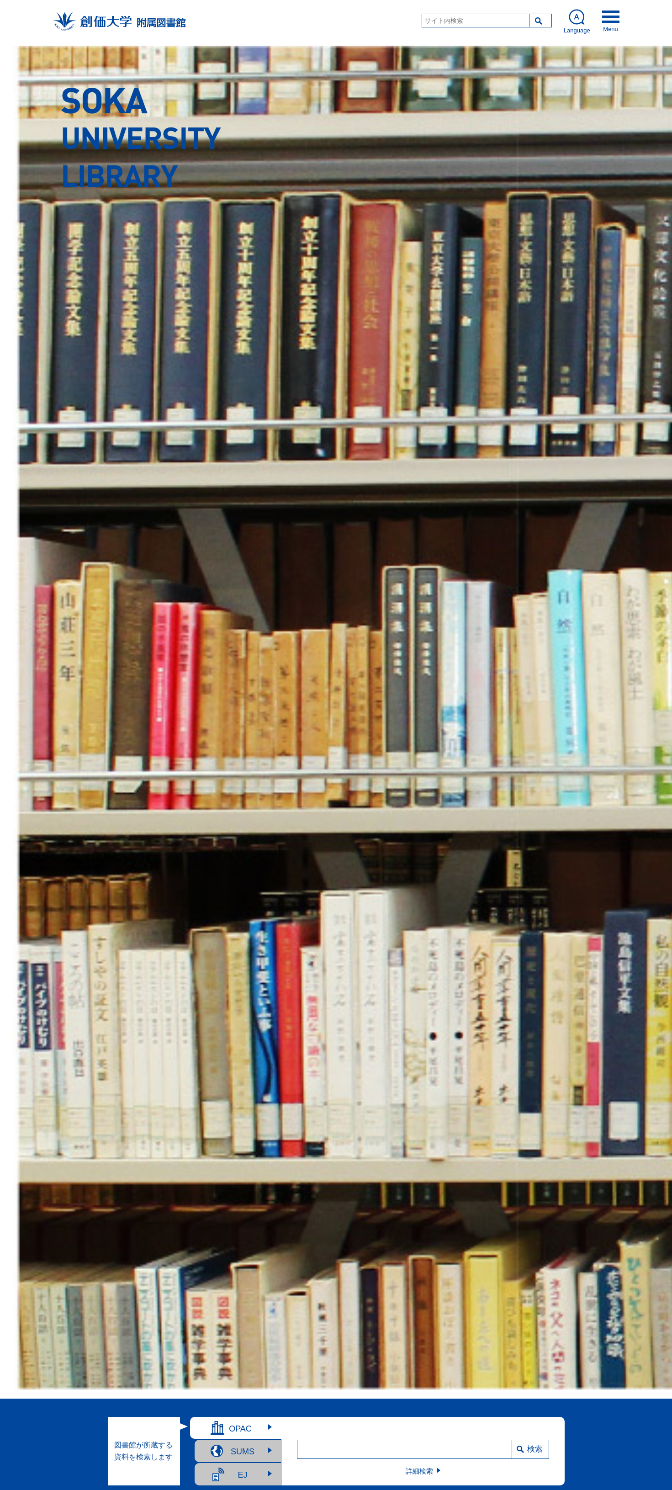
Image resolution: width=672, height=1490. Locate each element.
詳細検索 (419, 1471)
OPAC (240, 1428)
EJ (242, 1474)
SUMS (242, 1451)
